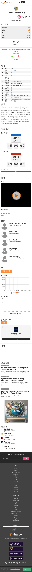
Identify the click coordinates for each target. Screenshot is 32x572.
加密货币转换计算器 (16, 511)
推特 (2, 215)
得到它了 (27, 569)
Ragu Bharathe (14, 256)
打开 (12, 94)
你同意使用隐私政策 (15, 569)
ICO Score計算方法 (16, 513)
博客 (16, 485)
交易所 (16, 481)
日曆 (16, 479)
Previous (1, 332)
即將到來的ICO (16, 472)
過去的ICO (16, 474)
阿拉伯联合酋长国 (16, 97)
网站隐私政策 (16, 521)
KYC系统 (16, 515)
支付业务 (13, 70)
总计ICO (16, 468)
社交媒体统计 (16, 500)
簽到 (16, 528)
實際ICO (16, 470)
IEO (16, 478)
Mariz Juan (13, 248)
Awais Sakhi (13, 232)
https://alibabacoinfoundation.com (20, 99)
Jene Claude (13, 240)
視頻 (16, 507)
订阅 (26, 458)
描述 (16, 476)
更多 (4, 323)
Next (31, 332)
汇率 (16, 509)
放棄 (16, 519)
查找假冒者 (6, 271)
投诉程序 (16, 517)
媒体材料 (16, 505)
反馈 (16, 502)
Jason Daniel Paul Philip (17, 223)
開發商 (16, 491)
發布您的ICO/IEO (16, 530)
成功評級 (16, 498)
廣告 (16, 504)
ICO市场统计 (16, 487)
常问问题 (16, 489)
